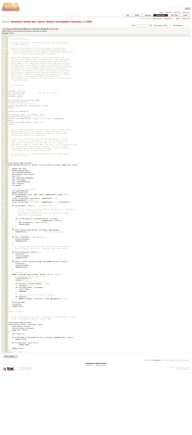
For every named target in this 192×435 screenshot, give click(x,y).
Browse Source (160, 15)
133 (6, 330)
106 (6, 270)
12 (6, 62)
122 (6, 306)
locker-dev (29, 21)
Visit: (133, 25)
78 (6, 208)
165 (6, 401)
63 (6, 175)
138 (6, 342)
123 (6, 308)
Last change (6, 29)
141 (6, 348)
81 (6, 215)
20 (6, 80)
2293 (89, 21)
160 (6, 390)
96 (6, 248)
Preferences (186, 12)
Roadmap (148, 15)
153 (6, 375)
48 (6, 141)
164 (6, 399)
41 (6, 126)
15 (6, 69)
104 (6, 266)
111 (6, 281)
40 (6, 124)
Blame (178, 18)
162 (6, 395)
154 (6, 377)
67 (6, 184)
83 (6, 219)
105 (6, 268)
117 (6, 295)
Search (185, 15)
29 (6, 100)
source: (6, 21)
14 (6, 66)
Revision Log (186, 18)
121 (6, 304)
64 (6, 177)
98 (6, 252)
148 (6, 364)
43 (6, 130)
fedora (50, 21)
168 (6, 407)
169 (6, 409)
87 (6, 228)
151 (6, 370)
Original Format (101, 428)
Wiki (127, 15)
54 (6, 154)
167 (6, 405)
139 (6, 344)
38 (6, 120)
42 (6, 128)
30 (6, 102)
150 (6, 368)
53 (6, 152)
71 (6, 192)
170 (6, 411)
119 (6, 299)
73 (6, 197)
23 (6, 87)
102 (6, 261)
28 (6, 98)
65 (6, 179)
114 (6, 288)
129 (6, 321)
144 (6, 355)
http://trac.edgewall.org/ (184, 431)
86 (6, 226)
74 (6, 199)
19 (6, 78)
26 (6, 93)
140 (6, 346)
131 (6, 326)
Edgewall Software (25, 431)
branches (16, 21)
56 (6, 159)
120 (6, 301)
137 (6, 339)
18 (6, 75)
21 (6, 82)
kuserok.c (77, 21)
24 (6, 89)
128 (6, 319)
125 (6, 313)
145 (6, 358)
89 (6, 232)
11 (6, 59)
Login (161, 12)
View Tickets (174, 15)
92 (6, 239)
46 (6, 137)
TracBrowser (156, 422)
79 (6, 210)
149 (6, 366)
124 (6, 311)
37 (6, 117)
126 (6, 315)
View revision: (158, 25)
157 (6, 384)
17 (6, 73)
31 (6, 104)
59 (6, 165)
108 (6, 274)
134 (6, 333)
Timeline (136, 15)
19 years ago (53, 29)
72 (6, 194)
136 (6, 337)
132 (6, 328)
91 (6, 237)
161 (6, 393)
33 (31, 29)
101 (6, 259)
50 (6, 145)
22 (6, 84)
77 (6, 206)
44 (6, 132)
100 (6, 257)
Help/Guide (168, 12)
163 (6, 397)
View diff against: (182, 25)
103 (6, 264)
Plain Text (89, 428)
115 (6, 290)
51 (6, 147)
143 (6, 353)
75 (6, 201)
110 (6, 279)
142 (6, 351)
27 (6, 96)
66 (6, 181)
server (41, 21)
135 (6, 335)
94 (6, 243)
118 (6, 297)
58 (6, 163)
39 (6, 122)
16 (6, 71)
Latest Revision (157, 18)
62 (6, 172)
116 (6, 292)
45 (6, 134)
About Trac (177, 12)
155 (6, 379)
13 (6, 64)
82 (6, 217)
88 (6, 230)
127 (6, 317)
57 (6, 161)
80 (6, 213)
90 (6, 235)
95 (6, 245)
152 (6, 372)
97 (6, 250)
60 (6, 168)
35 (6, 113)
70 (6, 190)
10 (6, 57)
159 (6, 388)
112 (6, 283)
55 (6, 156)
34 (6, 111)
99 (6, 254)
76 (6, 203)
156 (6, 381)
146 (6, 360)
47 (6, 139)
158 (6, 386)
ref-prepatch (62, 21)
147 (6, 362)
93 (6, 241)
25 (6, 91)
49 (6, 143)
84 (6, 221)
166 (6, 403)
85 (6, 223)
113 (6, 286)
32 (6, 106)
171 (6, 414)
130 (6, 324)
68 (6, 186)
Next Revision (168, 18)
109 (6, 277)
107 (6, 273)
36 (6, 115)
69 (6, 188)
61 (6, 170)
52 (6, 150)
